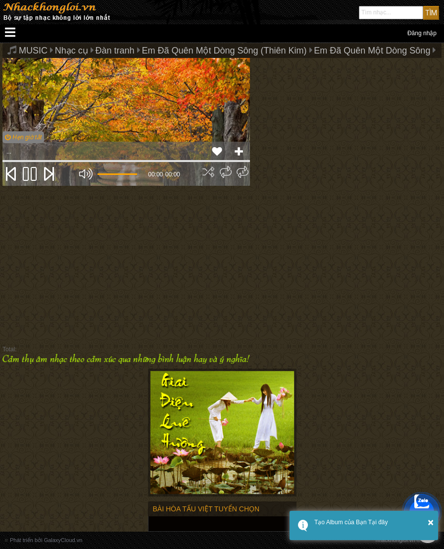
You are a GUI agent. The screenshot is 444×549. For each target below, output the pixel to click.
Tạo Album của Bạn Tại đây (351, 522)
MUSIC (33, 50)
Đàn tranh (115, 50)
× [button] (431, 522)
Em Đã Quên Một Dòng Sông (372, 50)
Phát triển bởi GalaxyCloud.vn (46, 540)
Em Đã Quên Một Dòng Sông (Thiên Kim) (224, 50)
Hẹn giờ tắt (23, 137)
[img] (208, 172)
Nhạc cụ (71, 50)
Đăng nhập (422, 33)
